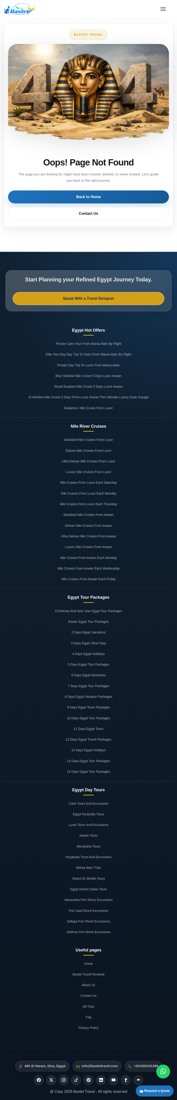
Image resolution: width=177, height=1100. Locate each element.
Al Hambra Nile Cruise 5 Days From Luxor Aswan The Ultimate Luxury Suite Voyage (88, 397)
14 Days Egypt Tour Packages (88, 761)
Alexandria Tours (88, 846)
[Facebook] (39, 1080)
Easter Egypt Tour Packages (88, 621)
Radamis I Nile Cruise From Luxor (88, 408)
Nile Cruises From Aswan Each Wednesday (88, 568)
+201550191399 (146, 1066)
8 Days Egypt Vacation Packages (88, 696)
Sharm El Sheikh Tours (88, 878)
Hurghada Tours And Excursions (88, 857)
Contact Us (88, 213)
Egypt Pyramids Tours (88, 814)
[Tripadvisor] (138, 1080)
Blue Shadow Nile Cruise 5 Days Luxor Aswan (88, 376)
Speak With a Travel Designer (88, 298)
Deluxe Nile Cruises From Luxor (88, 450)
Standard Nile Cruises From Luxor (88, 440)
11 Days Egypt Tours (88, 729)
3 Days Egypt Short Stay (88, 643)
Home (88, 964)
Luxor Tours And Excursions (88, 825)
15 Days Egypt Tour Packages (88, 771)
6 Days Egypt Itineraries (88, 675)
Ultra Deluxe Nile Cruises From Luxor (88, 461)
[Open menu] (163, 9)
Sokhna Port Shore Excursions (89, 932)
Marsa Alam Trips (88, 867)
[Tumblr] (126, 1080)
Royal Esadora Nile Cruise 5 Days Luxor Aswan (88, 386)
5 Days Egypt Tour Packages (88, 664)
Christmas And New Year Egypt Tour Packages (88, 611)
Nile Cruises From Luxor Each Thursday (88, 504)
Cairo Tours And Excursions (88, 803)
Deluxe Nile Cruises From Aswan (88, 525)
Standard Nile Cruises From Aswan (88, 515)
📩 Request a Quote (154, 1091)
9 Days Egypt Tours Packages (88, 707)
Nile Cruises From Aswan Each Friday (88, 579)
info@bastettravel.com (100, 1066)
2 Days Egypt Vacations (88, 632)
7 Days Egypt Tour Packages (88, 686)
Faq (88, 1017)
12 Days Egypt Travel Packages (88, 739)
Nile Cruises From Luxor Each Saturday (88, 482)
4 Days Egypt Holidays (88, 654)
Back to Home (88, 197)
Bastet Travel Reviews (89, 974)
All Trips (88, 1006)
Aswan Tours (88, 835)
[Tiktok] (76, 1080)
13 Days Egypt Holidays (88, 750)
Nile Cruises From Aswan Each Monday (88, 558)
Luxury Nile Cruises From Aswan (88, 547)
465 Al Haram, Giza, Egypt (44, 1066)
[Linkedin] (101, 1080)
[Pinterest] (88, 1080)
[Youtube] (113, 1080)
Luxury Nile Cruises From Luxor (88, 472)
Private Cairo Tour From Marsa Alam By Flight (88, 344)
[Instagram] (63, 1080)
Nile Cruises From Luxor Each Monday (88, 493)
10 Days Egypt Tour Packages (88, 718)
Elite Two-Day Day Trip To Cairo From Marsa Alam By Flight (88, 354)
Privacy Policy (88, 1028)
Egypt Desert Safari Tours (88, 889)
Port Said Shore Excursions (88, 911)
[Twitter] (51, 1080)
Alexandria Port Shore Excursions (88, 900)
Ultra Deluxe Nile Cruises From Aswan (88, 536)
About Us (88, 985)
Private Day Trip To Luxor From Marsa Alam (88, 365)
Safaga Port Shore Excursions (88, 921)
